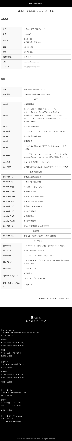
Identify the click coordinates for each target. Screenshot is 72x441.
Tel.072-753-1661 (7, 395)
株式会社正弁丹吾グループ (36, 3)
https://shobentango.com (32, 62)
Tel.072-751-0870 (7, 335)
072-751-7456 (28, 47)
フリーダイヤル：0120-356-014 (11, 421)
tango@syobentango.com (32, 67)
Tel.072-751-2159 (7, 367)
